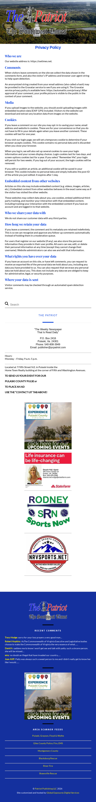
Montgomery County (48, 750)
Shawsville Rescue (48, 773)
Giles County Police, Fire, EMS (48, 743)
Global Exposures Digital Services (63, 792)
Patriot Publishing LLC (46, 788)
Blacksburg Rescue (48, 758)
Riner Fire (48, 765)
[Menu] (88, 4)
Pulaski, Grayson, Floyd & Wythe (48, 735)
